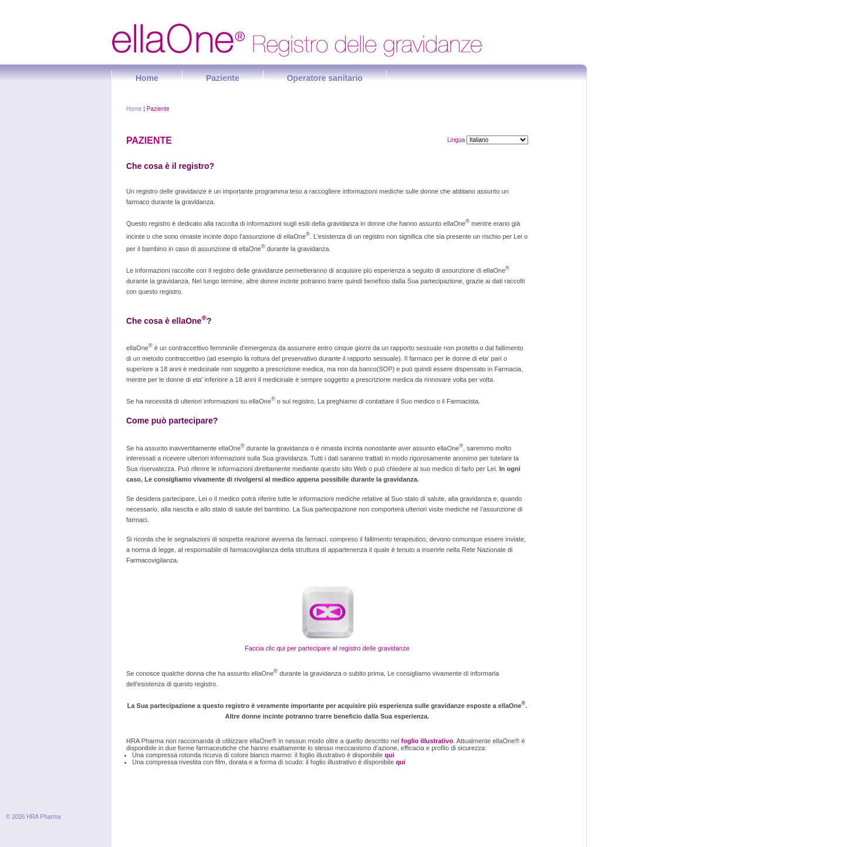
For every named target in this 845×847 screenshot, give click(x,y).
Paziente (222, 78)
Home (147, 78)
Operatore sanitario (325, 78)
